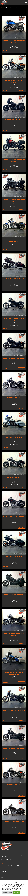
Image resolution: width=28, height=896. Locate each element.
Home (2, 7)
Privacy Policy (5, 870)
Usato (2, 877)
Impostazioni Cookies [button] (7, 892)
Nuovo (3, 879)
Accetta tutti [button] (16, 892)
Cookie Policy (4, 871)
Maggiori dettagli (17, 889)
